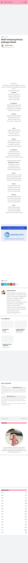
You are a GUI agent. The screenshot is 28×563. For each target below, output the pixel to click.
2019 (14, 509)
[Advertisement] (14, 20)
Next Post (23, 418)
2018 (14, 511)
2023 (14, 498)
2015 (14, 519)
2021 (14, 503)
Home (2, 36)
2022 (14, 501)
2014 (14, 522)
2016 (14, 517)
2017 (14, 514)
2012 (14, 527)
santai (6, 36)
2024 (14, 495)
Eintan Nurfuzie (11, 290)
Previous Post (5, 418)
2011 (14, 530)
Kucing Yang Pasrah (5, 330)
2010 (14, 532)
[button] (2, 2)
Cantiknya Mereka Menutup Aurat (20, 330)
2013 (14, 524)
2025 (14, 493)
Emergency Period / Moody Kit (6, 345)
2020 (14, 506)
